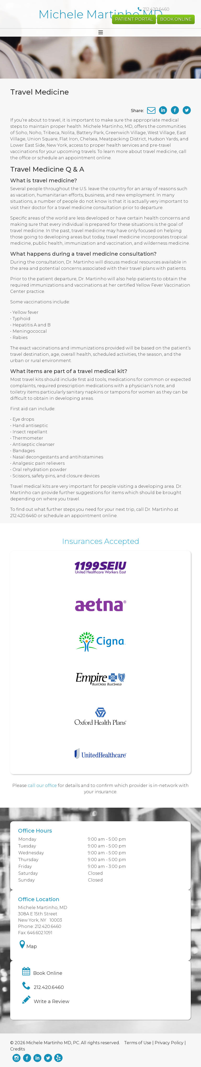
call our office (42, 785)
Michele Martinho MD (100, 14)
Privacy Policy (169, 1042)
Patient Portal (134, 19)
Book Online (176, 19)
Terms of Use (137, 1042)
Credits (17, 1049)
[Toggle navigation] (100, 32)
